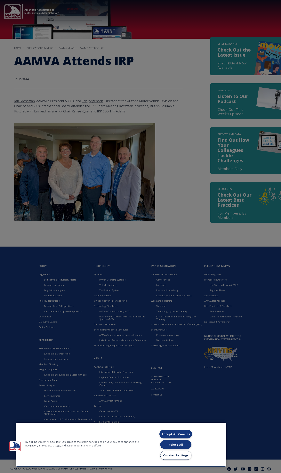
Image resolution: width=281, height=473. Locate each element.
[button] (15, 446)
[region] (121, 445)
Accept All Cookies (176, 434)
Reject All (175, 444)
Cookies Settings (176, 455)
